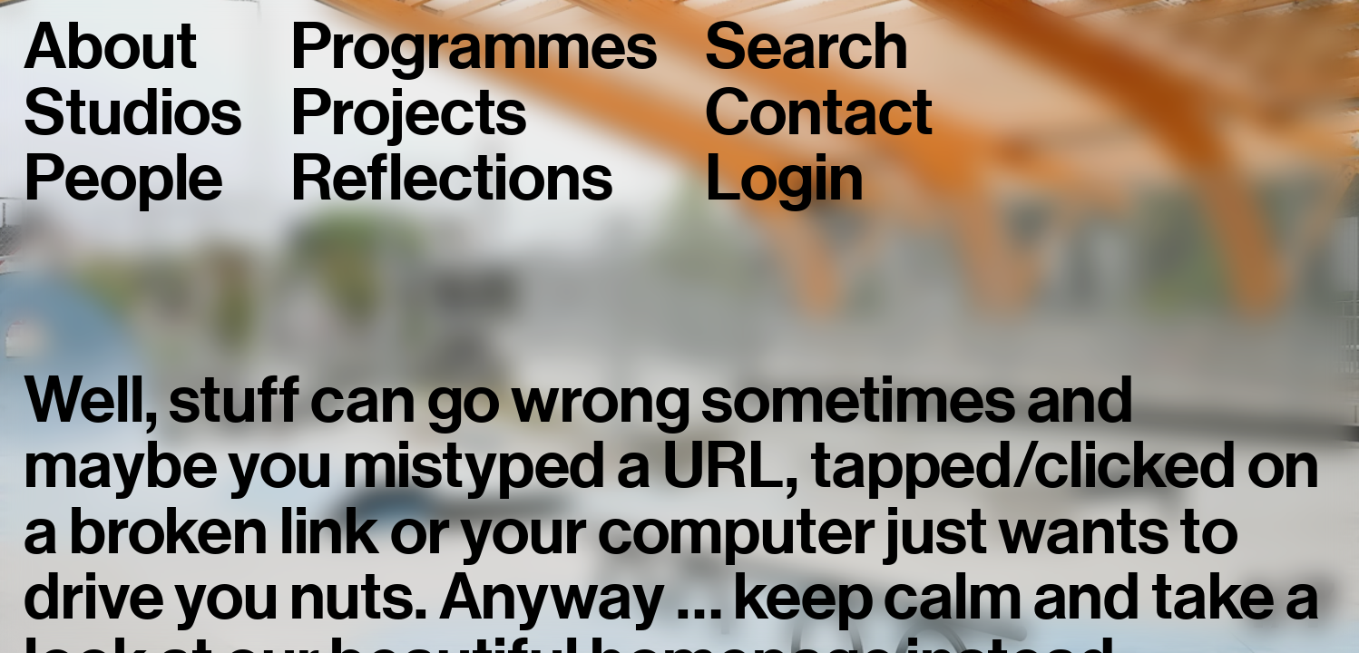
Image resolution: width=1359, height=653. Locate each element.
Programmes (474, 46)
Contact (819, 112)
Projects (409, 112)
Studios (133, 112)
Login (784, 177)
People (123, 177)
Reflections (451, 177)
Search (806, 46)
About (110, 46)
